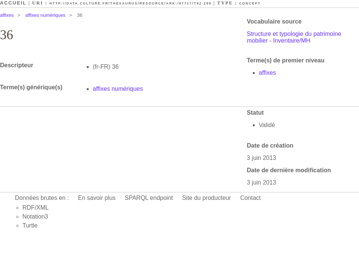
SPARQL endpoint (149, 198)
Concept (250, 3)
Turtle (29, 225)
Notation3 (35, 216)
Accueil (13, 3)
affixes (7, 15)
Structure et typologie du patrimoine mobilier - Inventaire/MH (294, 37)
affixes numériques (45, 15)
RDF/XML (35, 207)
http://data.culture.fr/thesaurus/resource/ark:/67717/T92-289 (130, 3)
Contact (250, 198)
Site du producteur (206, 198)
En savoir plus (97, 198)
